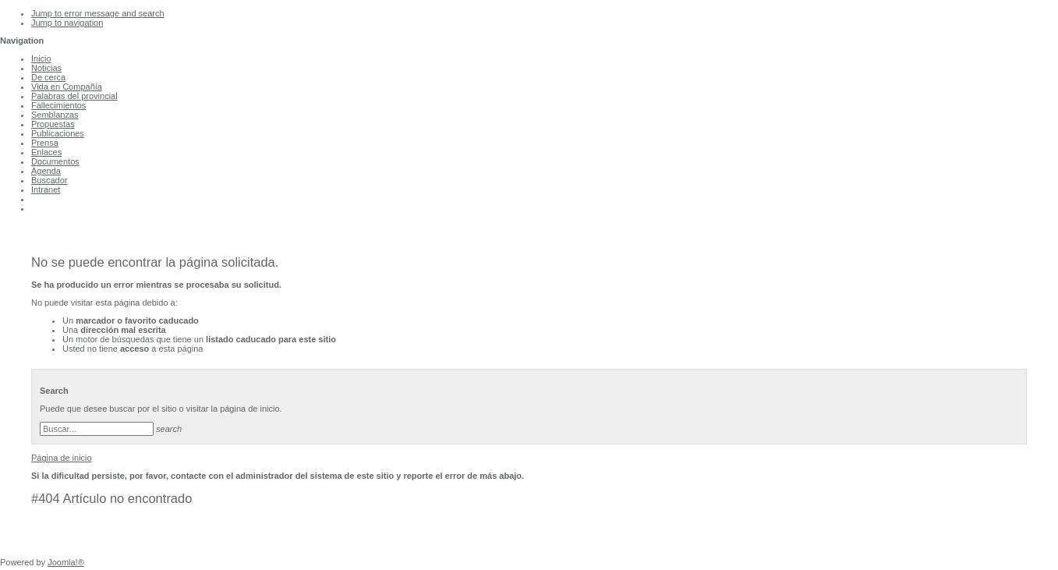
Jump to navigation (67, 22)
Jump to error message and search (98, 13)
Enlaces (46, 152)
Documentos (55, 161)
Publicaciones (57, 133)
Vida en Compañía (66, 86)
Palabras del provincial (74, 96)
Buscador (49, 180)
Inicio (41, 58)
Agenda (46, 170)
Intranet (45, 189)
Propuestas (53, 124)
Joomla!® (66, 562)
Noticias (46, 68)
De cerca (48, 77)
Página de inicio (61, 457)
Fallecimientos (58, 105)
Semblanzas (55, 114)
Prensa (44, 142)
